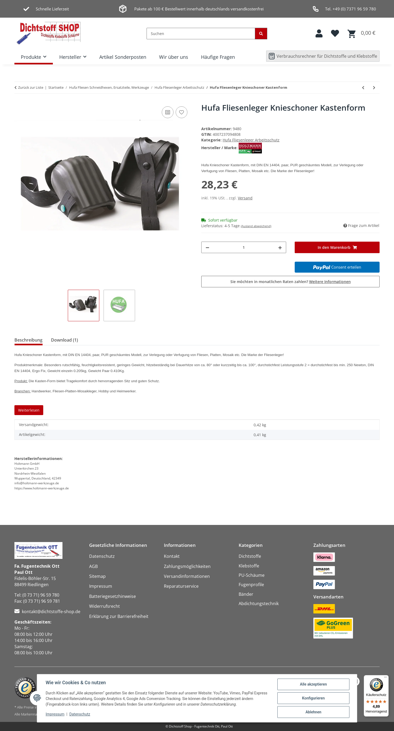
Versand (245, 197)
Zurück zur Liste (30, 87)
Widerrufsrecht (104, 606)
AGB (93, 566)
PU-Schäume (252, 575)
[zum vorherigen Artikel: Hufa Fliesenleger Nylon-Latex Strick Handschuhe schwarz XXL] (363, 87)
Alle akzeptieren (313, 684)
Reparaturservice (181, 586)
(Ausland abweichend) (256, 226)
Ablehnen (313, 712)
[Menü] (385, 678)
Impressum (55, 714)
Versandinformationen (187, 576)
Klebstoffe (249, 566)
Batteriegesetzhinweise (112, 596)
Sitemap (97, 576)
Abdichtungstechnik (259, 603)
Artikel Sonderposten (122, 57)
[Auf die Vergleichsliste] (168, 112)
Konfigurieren (313, 698)
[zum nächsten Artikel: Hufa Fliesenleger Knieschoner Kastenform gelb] (374, 87)
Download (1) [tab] (64, 340)
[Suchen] (201, 33)
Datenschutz (79, 714)
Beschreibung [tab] (28, 340)
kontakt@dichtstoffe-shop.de (51, 611)
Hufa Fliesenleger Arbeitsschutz (251, 139)
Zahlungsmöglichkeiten (187, 566)
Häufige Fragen (218, 57)
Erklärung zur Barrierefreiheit (118, 616)
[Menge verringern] (207, 247)
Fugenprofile (251, 584)
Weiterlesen (29, 410)
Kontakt (172, 556)
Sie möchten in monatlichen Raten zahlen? (290, 281)
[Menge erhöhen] (280, 247)
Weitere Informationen (330, 281)
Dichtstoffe (250, 556)
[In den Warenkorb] (337, 247)
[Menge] (243, 247)
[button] (319, 33)
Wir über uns (173, 57)
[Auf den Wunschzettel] (181, 112)
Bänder (246, 594)
